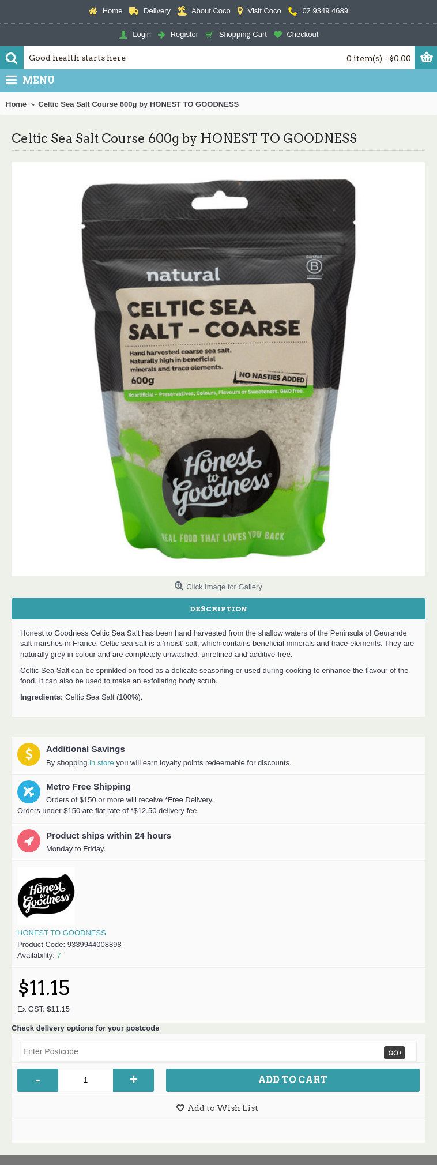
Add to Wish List (222, 1108)
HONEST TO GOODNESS (61, 933)
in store (101, 762)
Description (218, 608)
